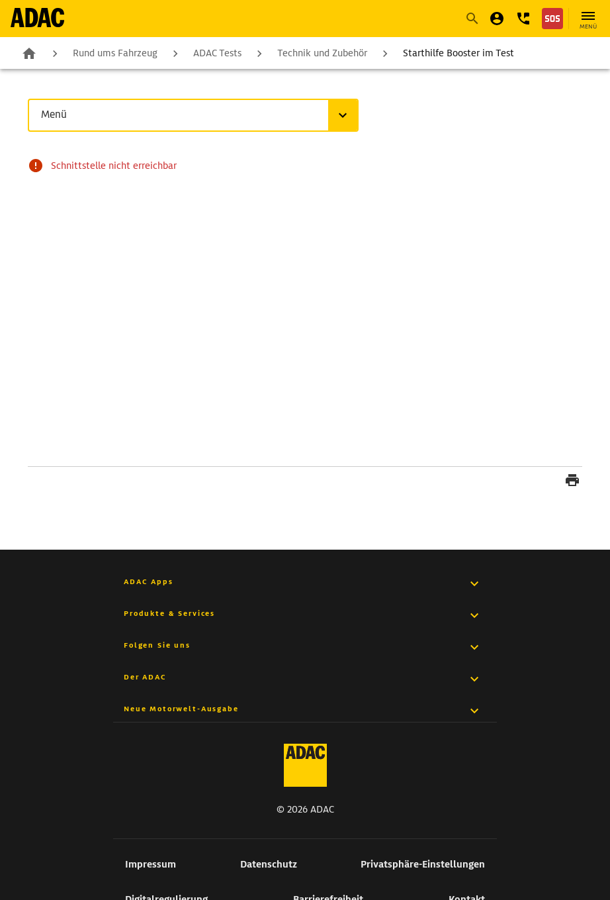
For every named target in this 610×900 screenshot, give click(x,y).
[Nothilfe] (552, 18)
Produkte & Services (169, 613)
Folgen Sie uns (157, 645)
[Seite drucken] (572, 482)
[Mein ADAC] (496, 18)
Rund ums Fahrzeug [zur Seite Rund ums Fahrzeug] (115, 53)
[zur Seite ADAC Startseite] (37, 17)
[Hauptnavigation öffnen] (588, 18)
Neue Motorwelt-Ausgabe (181, 708)
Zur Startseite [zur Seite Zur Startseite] (29, 51)
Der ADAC (145, 676)
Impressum (150, 864)
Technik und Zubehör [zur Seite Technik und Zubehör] (322, 53)
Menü (56, 114)
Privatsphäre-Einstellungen (423, 864)
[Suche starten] (471, 18)
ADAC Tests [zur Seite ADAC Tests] (217, 53)
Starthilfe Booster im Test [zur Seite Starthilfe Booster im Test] (458, 53)
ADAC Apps (148, 581)
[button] (523, 18)
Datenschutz (268, 864)
